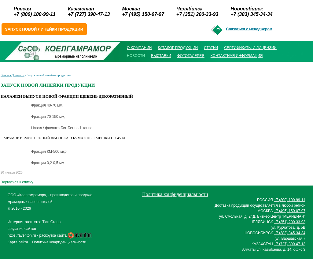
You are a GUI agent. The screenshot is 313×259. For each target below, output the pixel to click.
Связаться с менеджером (249, 29)
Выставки (161, 56)
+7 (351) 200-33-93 (197, 14)
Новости (18, 75)
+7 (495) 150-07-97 (143, 14)
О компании (139, 48)
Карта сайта (18, 242)
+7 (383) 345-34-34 (251, 14)
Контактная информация (237, 56)
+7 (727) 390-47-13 (89, 14)
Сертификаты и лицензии (250, 48)
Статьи (211, 48)
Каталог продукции (178, 48)
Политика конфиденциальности (59, 242)
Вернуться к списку (17, 182)
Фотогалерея (190, 56)
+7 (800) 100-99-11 (35, 14)
